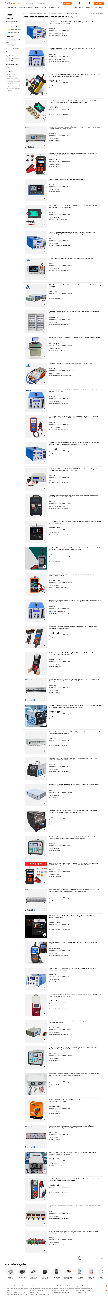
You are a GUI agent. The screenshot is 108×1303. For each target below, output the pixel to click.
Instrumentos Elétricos (57, 13)
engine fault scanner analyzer (84, 1286)
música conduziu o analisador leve (40, 1294)
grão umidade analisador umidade (40, 1288)
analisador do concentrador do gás (18, 1288)
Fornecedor (61, 33)
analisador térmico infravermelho (63, 1288)
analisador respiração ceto (38, 1290)
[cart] (85, 3)
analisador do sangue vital (60, 1292)
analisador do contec (36, 1286)
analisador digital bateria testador (63, 1286)
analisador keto (12, 1290)
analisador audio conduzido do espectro (18, 1292)
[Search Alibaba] (42, 3)
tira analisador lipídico (82, 1292)
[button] (61, 3)
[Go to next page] (98, 1258)
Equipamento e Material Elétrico (39, 13)
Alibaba (25, 13)
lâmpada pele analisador (60, 1290)
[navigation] (14, 636)
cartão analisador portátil (83, 1290)
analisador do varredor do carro (17, 1286)
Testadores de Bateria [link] (72, 13)
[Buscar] (67, 3)
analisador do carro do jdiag (84, 1288)
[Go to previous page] (76, 1258)
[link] (105, 1286)
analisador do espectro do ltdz (17, 1294)
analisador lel (34, 1292)
